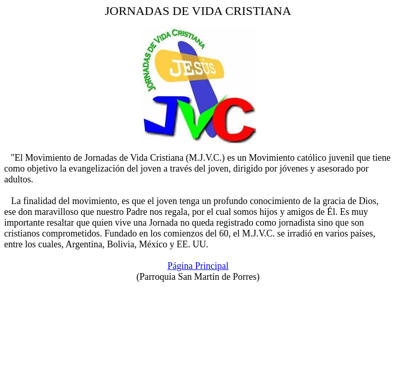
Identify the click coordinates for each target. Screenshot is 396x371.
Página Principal (198, 266)
